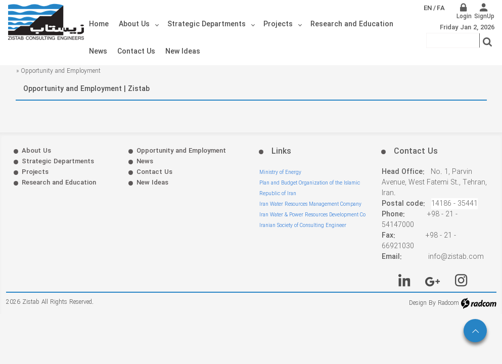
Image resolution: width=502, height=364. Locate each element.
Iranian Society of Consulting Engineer (302, 226)
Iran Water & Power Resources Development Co (312, 215)
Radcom (448, 303)
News (144, 161)
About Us (36, 151)
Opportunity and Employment (181, 151)
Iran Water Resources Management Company (310, 204)
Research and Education (59, 182)
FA (441, 8)
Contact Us (154, 172)
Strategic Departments (58, 161)
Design (418, 303)
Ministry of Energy (280, 172)
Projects (35, 172)
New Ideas (152, 182)
